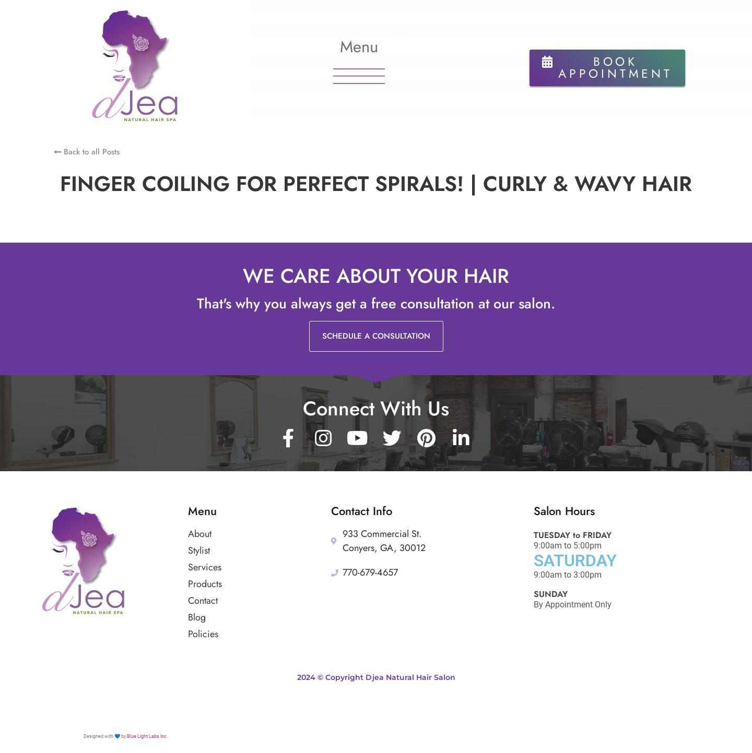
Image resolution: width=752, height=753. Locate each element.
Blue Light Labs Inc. (147, 736)
